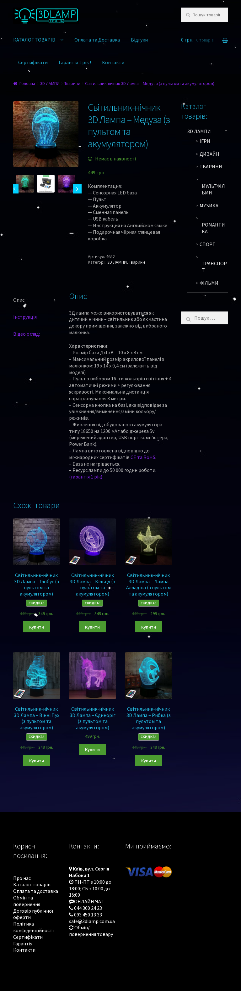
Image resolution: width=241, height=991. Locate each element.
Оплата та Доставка (97, 39)
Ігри (205, 141)
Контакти (113, 62)
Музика (209, 205)
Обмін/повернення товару (91, 930)
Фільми (209, 283)
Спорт (208, 244)
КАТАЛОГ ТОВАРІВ (34, 39)
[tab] (36, 300)
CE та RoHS (143, 457)
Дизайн (209, 154)
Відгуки (139, 39)
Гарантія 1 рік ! (75, 62)
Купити (36, 627)
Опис (18, 300)
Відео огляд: (26, 334)
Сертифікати (33, 62)
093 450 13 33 (88, 914)
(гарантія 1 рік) (85, 476)
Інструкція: (25, 317)
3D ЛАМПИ (50, 83)
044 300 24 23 (88, 908)
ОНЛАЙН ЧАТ (89, 901)
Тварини (72, 83)
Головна (27, 83)
